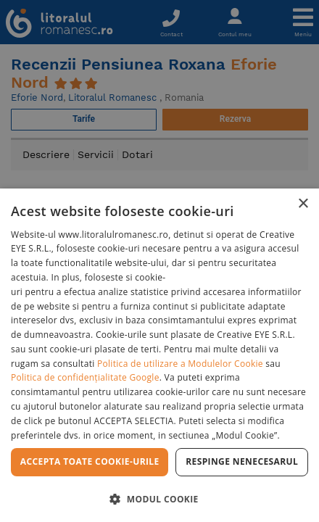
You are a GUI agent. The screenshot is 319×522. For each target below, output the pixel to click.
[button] (159, 498)
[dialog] (159, 355)
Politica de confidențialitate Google (85, 377)
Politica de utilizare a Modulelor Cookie (180, 363)
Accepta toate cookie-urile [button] (90, 461)
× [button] (302, 204)
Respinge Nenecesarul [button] (242, 461)
